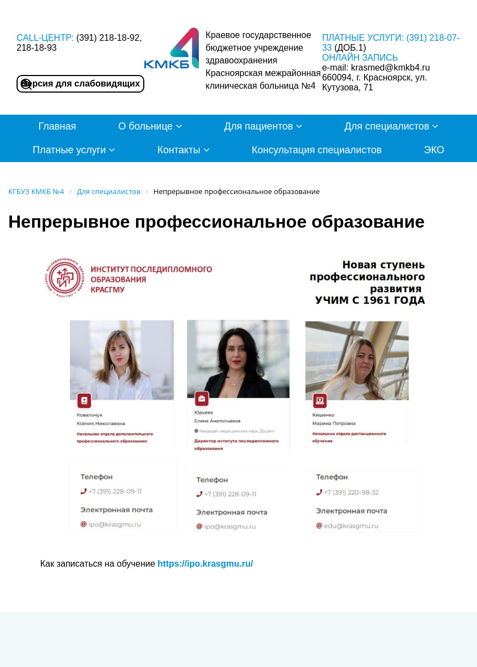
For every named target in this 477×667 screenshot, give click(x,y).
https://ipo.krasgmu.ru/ (205, 563)
